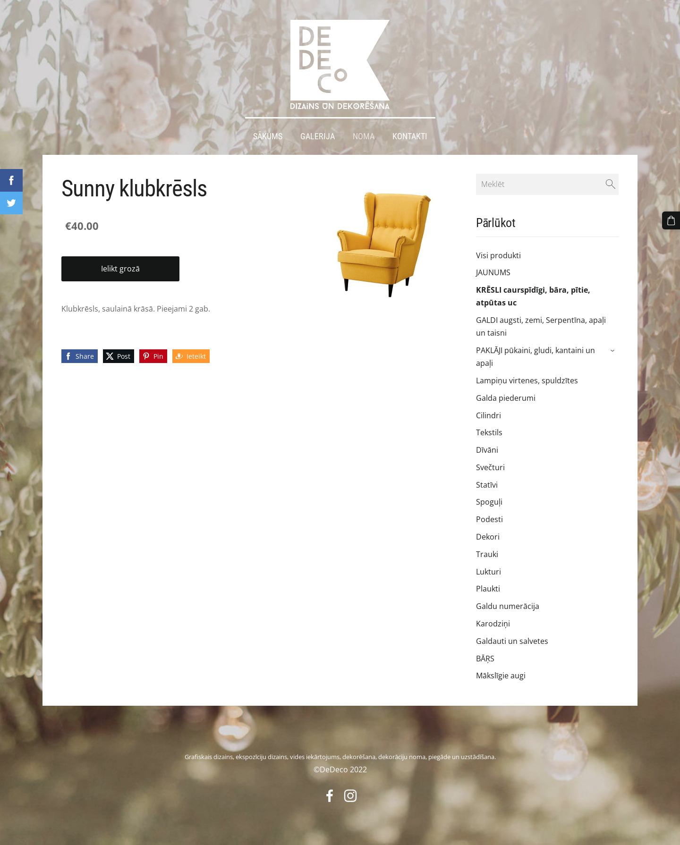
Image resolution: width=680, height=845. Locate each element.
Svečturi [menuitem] (490, 467)
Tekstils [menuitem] (489, 432)
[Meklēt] (547, 184)
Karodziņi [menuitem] (493, 623)
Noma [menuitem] (363, 136)
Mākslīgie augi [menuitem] (501, 675)
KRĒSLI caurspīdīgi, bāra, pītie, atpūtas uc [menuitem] (533, 296)
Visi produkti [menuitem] (498, 255)
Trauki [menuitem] (487, 554)
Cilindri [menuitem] (488, 415)
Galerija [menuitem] (317, 136)
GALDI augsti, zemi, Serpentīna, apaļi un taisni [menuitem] (541, 326)
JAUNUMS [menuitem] (493, 272)
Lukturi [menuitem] (488, 571)
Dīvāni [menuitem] (487, 450)
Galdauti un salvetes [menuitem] (512, 640)
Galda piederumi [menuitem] (506, 397)
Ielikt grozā (120, 268)
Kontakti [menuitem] (409, 136)
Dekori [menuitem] (488, 537)
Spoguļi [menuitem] (489, 502)
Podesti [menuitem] (489, 519)
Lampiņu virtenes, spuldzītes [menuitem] (527, 380)
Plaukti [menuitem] (488, 588)
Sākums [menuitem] (267, 136)
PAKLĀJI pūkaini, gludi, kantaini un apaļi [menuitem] (535, 356)
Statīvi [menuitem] (487, 484)
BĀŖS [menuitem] (485, 658)
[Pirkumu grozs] (671, 220)
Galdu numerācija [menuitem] (507, 606)
